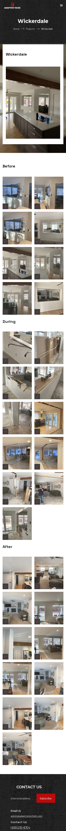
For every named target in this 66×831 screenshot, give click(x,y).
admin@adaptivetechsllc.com (26, 829)
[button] (61, 5)
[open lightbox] (17, 206)
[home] (11, 6)
